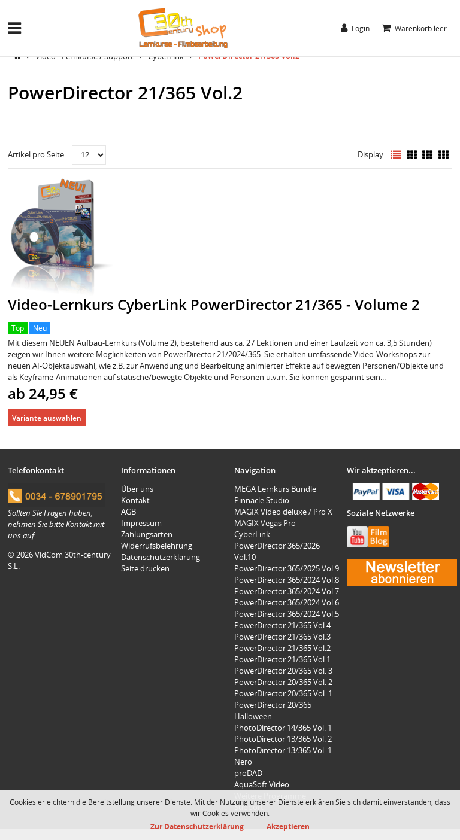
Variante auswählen (46, 417)
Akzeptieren (288, 826)
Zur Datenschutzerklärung (197, 826)
